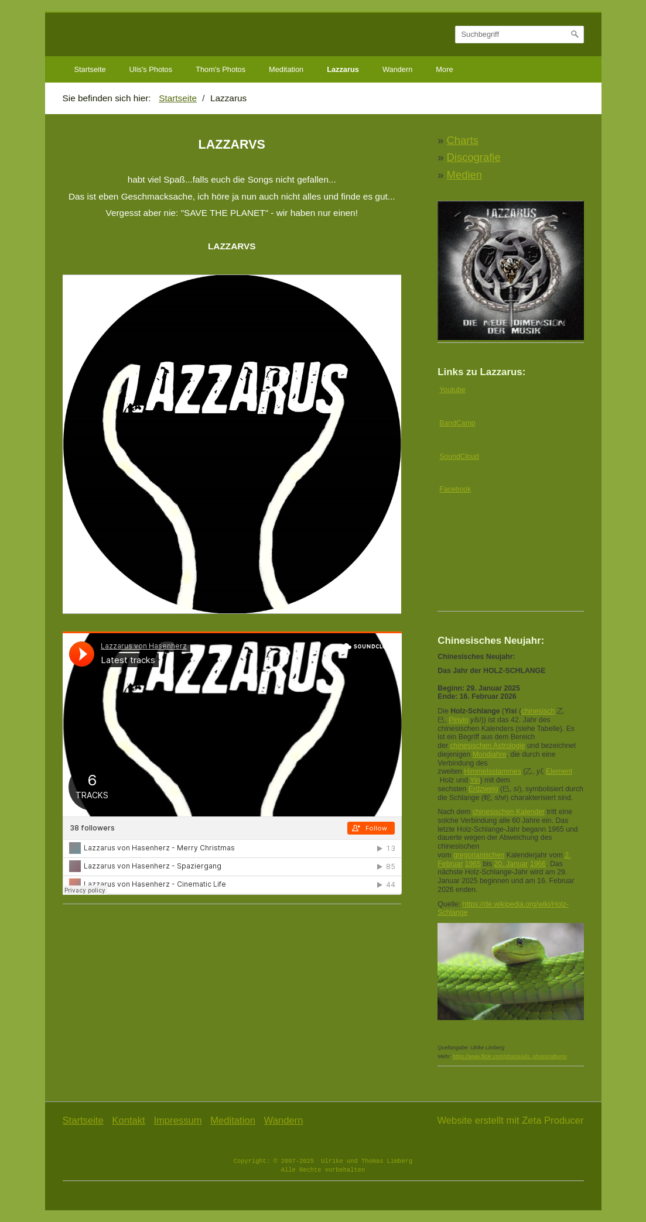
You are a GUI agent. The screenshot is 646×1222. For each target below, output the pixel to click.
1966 (538, 864)
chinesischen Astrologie (487, 746)
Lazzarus (343, 69)
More (444, 69)
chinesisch (538, 711)
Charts (462, 140)
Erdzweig (483, 789)
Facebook (455, 489)
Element (559, 771)
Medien (464, 175)
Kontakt (128, 1120)
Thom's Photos (220, 69)
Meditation (286, 69)
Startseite (90, 69)
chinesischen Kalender (509, 812)
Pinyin (458, 720)
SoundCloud (459, 456)
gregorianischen (478, 855)
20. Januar (511, 864)
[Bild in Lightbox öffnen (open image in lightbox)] (232, 444)
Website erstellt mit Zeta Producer (510, 1120)
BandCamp (457, 423)
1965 (473, 864)
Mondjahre (490, 754)
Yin (475, 780)
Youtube (452, 390)
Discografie (474, 157)
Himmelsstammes (492, 771)
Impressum (177, 1120)
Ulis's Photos (151, 69)
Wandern (397, 69)
